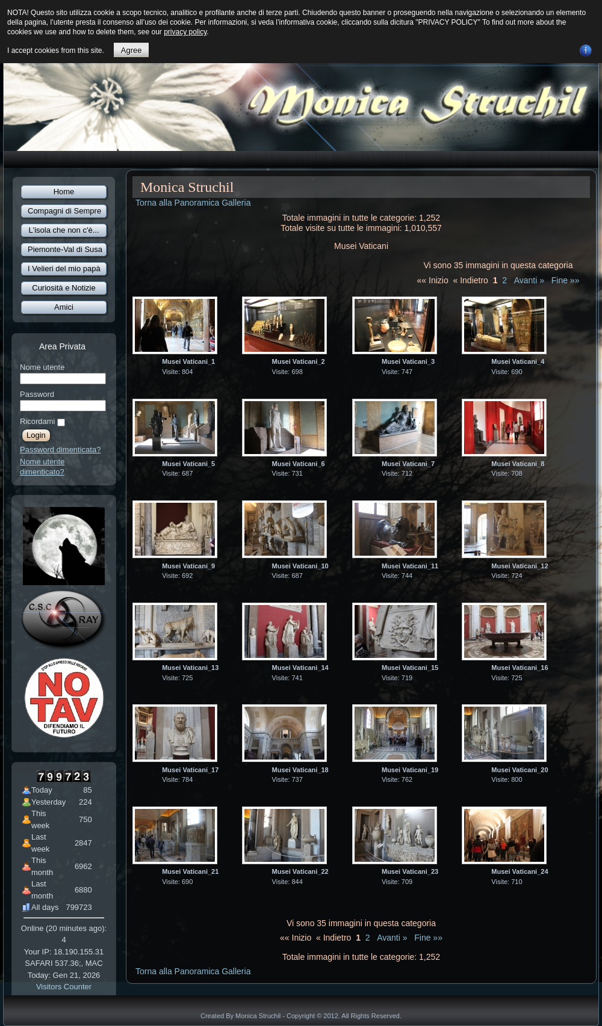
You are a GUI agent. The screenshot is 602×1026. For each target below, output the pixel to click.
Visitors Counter (64, 986)
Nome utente (42, 367)
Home (64, 191)
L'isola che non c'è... (64, 230)
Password (37, 394)
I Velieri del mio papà (64, 268)
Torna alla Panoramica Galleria (192, 202)
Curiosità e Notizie (64, 287)
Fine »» (565, 280)
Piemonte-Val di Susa (65, 249)
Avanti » (529, 280)
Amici (63, 307)
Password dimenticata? (60, 449)
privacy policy (185, 32)
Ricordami (37, 421)
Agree (131, 50)
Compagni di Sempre (64, 210)
